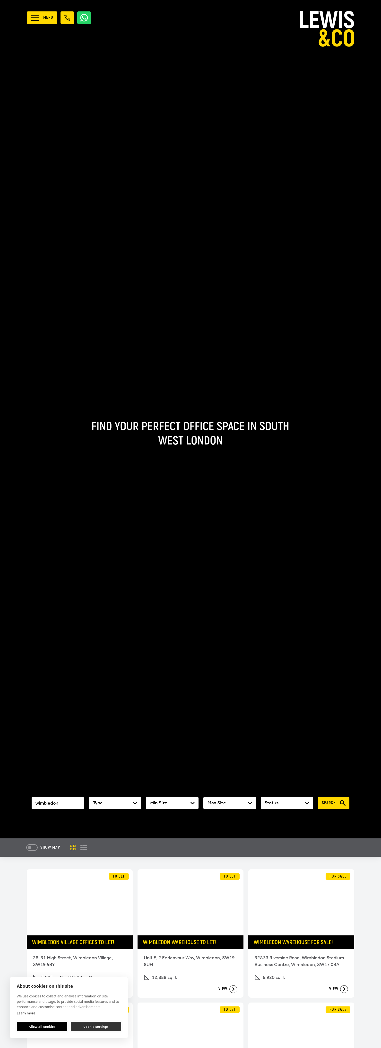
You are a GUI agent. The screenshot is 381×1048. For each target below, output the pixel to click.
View (227, 989)
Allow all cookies (42, 1026)
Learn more (26, 1013)
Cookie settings (95, 1026)
